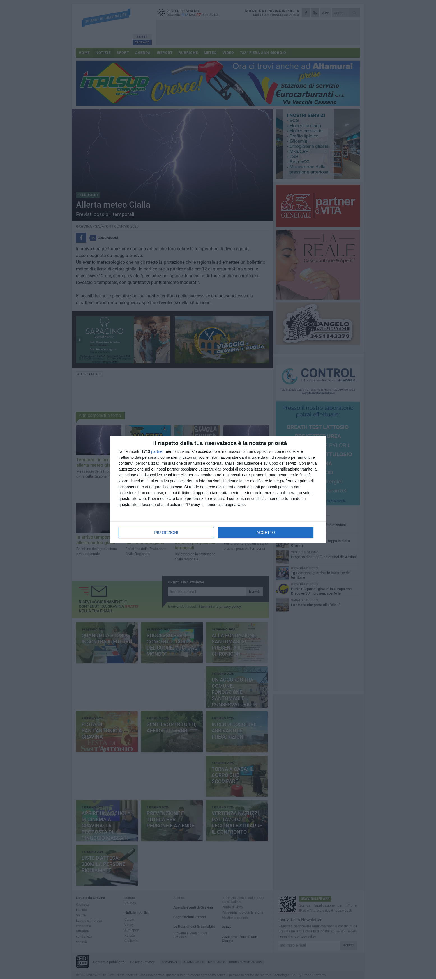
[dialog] (218, 489)
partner (157, 451)
